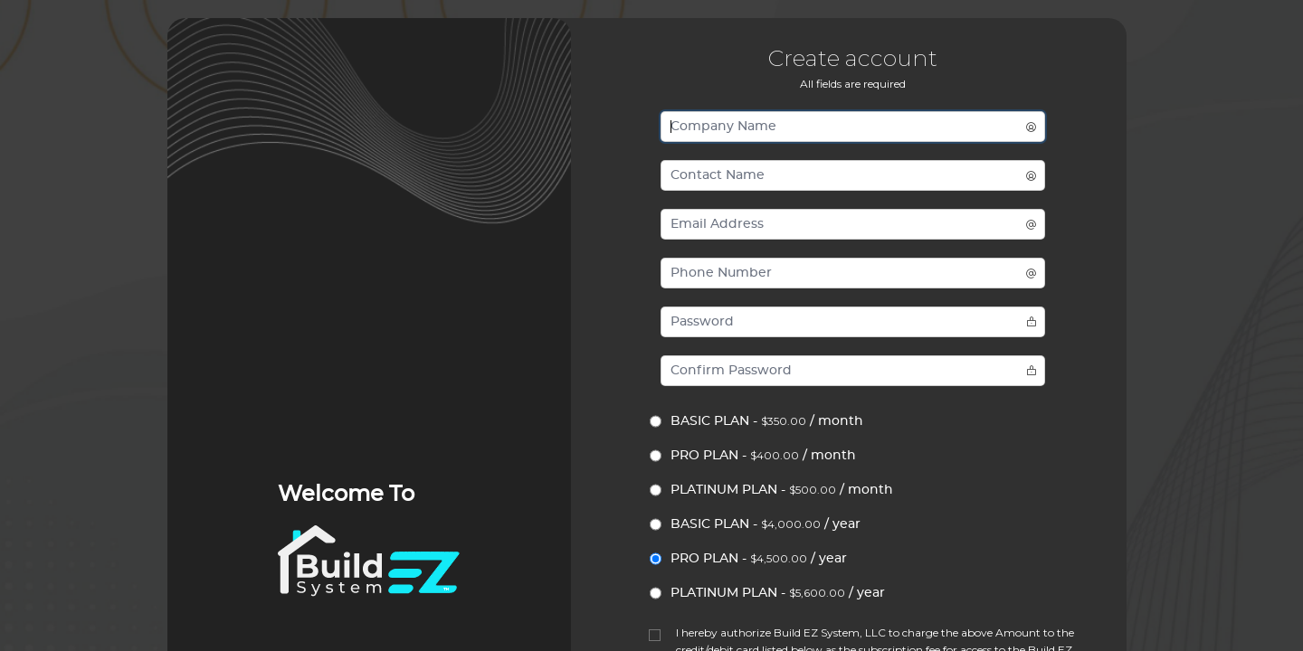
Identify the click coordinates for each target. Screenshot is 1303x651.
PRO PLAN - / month (763, 455)
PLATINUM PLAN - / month (782, 489)
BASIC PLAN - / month (767, 421)
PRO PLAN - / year (759, 558)
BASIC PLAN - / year (766, 524)
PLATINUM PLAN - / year (778, 592)
